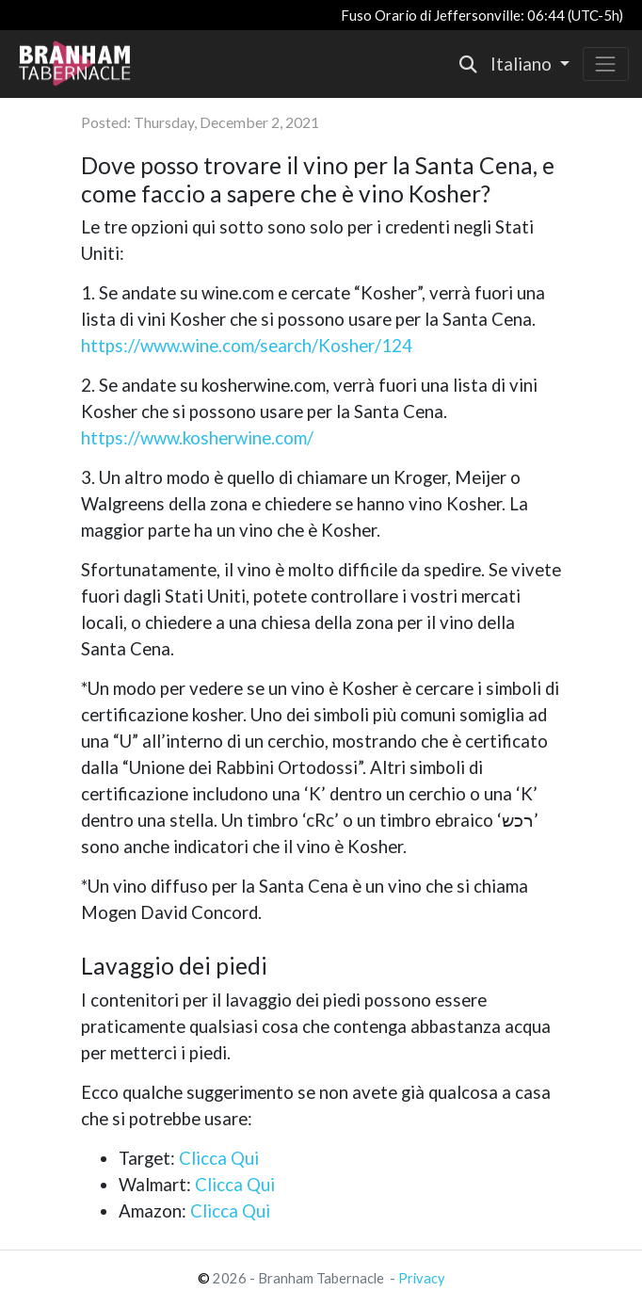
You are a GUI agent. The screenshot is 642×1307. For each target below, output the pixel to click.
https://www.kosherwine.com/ (197, 438)
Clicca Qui (219, 1158)
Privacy (421, 1278)
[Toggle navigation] (606, 63)
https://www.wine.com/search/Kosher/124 (246, 345)
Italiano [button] (522, 64)
